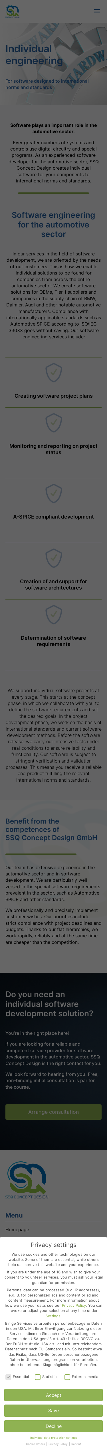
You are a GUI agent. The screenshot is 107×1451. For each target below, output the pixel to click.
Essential (17, 1376)
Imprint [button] (76, 1444)
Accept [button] (53, 1395)
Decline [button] (54, 1426)
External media (81, 1376)
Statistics (46, 1376)
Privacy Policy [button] (58, 1444)
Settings (53, 1316)
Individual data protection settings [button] (53, 1437)
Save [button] (53, 1410)
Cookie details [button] (36, 1444)
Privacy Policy (74, 1305)
